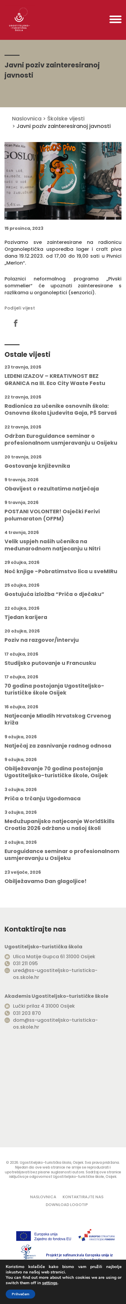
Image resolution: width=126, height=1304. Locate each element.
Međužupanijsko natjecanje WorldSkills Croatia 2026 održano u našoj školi (60, 825)
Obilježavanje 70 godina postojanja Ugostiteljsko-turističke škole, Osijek (56, 772)
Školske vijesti (66, 118)
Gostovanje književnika (37, 466)
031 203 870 (27, 1013)
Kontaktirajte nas (83, 1197)
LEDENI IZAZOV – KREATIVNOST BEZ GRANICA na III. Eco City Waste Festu (55, 380)
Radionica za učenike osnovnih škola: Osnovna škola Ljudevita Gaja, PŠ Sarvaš (61, 409)
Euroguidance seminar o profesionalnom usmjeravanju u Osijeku (62, 855)
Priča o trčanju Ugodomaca (43, 798)
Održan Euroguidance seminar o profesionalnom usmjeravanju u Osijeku (61, 439)
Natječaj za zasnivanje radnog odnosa (58, 745)
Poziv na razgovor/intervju (42, 640)
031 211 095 (25, 963)
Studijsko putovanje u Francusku (50, 663)
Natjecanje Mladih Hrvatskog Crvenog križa (58, 719)
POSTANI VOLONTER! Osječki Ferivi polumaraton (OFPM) (52, 515)
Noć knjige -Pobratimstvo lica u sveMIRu (61, 571)
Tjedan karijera (26, 617)
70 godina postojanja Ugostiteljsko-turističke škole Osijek (54, 689)
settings (49, 1283)
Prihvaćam (20, 1294)
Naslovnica (26, 118)
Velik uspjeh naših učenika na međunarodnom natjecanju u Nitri (52, 545)
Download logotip (67, 1205)
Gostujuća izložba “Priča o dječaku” (54, 594)
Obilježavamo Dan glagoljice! (46, 881)
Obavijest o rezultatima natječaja (52, 488)
